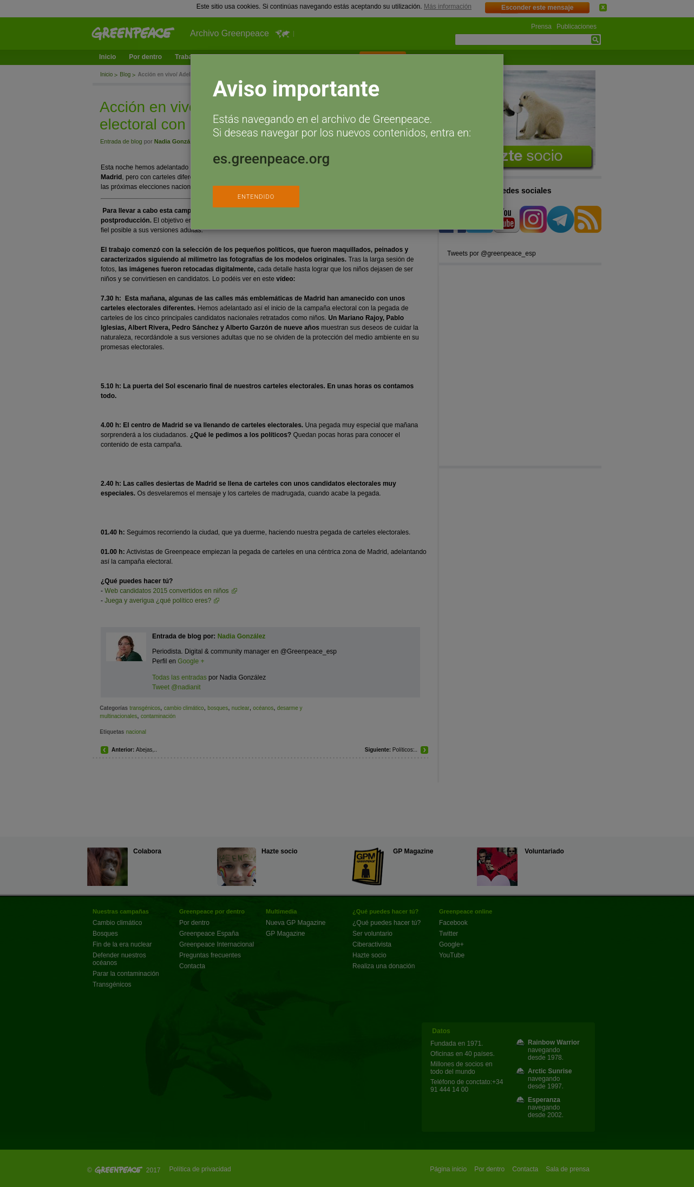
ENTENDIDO (256, 196)
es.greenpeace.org (271, 159)
